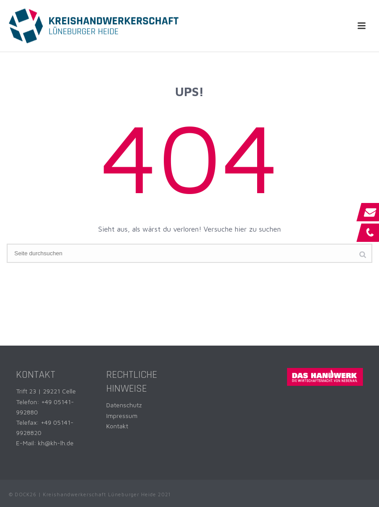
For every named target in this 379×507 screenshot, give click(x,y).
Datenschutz (124, 405)
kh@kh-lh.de (56, 443)
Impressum (121, 415)
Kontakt (117, 426)
